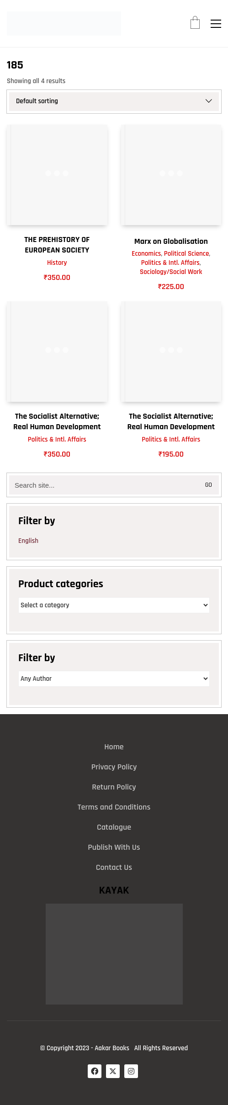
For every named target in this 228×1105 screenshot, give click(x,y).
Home (113, 747)
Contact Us (114, 867)
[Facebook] (94, 1071)
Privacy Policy (114, 767)
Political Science (186, 253)
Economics (146, 253)
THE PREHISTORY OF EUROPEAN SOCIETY (57, 244)
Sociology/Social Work (171, 272)
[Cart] (195, 24)
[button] (216, 23)
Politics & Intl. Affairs (170, 262)
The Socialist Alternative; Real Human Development (57, 421)
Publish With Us (114, 847)
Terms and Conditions (114, 807)
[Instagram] (131, 1071)
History (57, 262)
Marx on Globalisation (171, 241)
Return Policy (114, 787)
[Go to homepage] (64, 23)
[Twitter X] (113, 1071)
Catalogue (114, 827)
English (28, 541)
